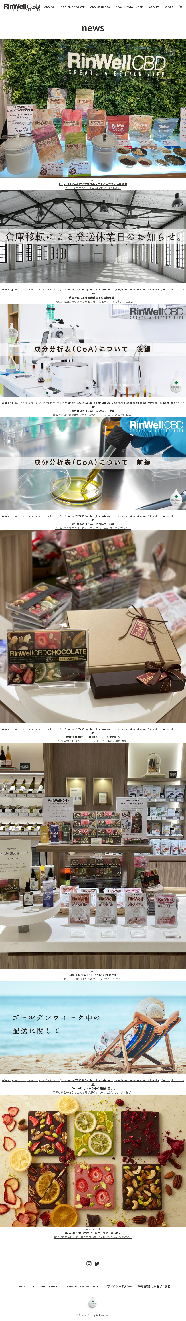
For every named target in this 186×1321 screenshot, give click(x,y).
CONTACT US (25, 1286)
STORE (168, 7)
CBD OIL (49, 7)
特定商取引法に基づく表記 (154, 1286)
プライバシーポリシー (118, 1286)
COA (119, 7)
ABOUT (154, 7)
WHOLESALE (48, 1286)
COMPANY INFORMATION (81, 1286)
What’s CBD (135, 7)
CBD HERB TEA (100, 7)
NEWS (35, 7)
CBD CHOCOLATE (73, 7)
